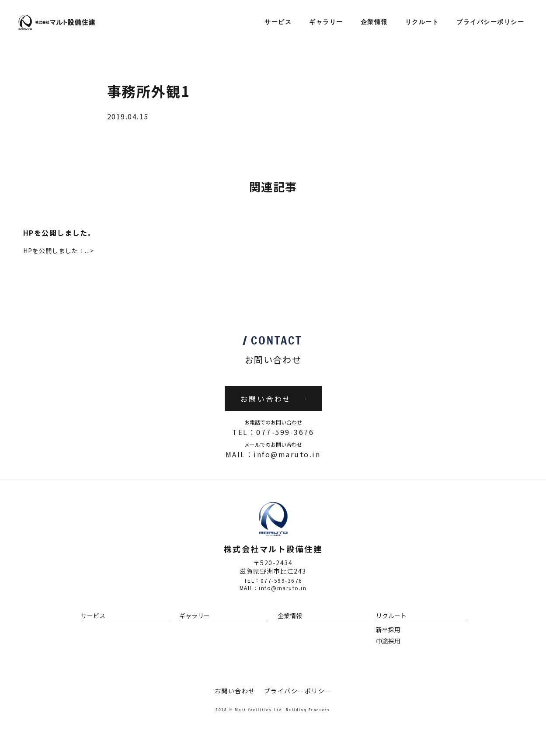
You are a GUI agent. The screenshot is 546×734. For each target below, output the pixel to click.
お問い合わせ (235, 691)
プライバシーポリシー (490, 22)
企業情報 (374, 22)
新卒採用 (388, 629)
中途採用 (388, 641)
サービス (278, 22)
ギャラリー (326, 22)
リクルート (422, 22)
